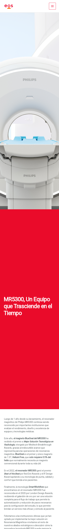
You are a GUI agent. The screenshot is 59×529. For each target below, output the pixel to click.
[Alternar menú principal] (52, 6)
